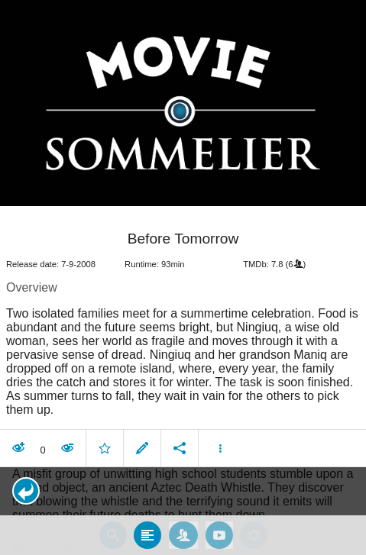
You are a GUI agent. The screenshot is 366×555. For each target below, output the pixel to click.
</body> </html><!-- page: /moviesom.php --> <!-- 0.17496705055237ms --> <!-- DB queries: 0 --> (183, 277)
